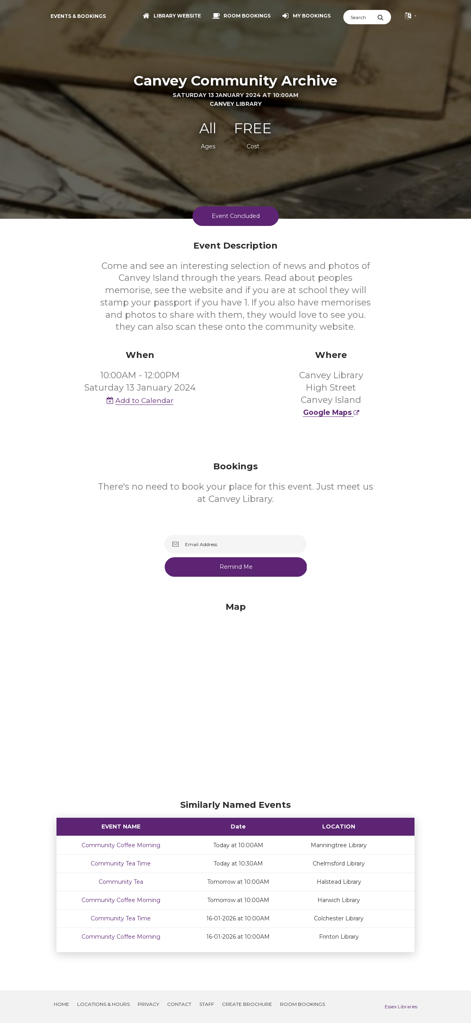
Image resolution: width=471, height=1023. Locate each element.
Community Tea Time (121, 863)
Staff (206, 1004)
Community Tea (121, 881)
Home (61, 1004)
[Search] (360, 17)
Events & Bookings (78, 16)
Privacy (148, 1004)
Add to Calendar (140, 400)
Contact (179, 1004)
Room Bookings (302, 1004)
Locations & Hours (103, 1004)
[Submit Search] (384, 17)
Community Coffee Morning (121, 845)
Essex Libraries (401, 1006)
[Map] (235, 698)
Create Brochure (247, 1004)
